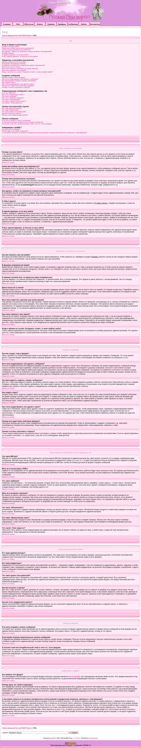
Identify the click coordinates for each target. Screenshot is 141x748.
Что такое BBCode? (9, 93)
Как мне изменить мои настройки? (14, 62)
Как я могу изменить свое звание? (14, 70)
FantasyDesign (93, 738)
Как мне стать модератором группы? (15, 115)
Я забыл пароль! (8, 53)
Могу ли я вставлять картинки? (13, 98)
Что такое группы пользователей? (14, 111)
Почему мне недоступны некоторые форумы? (18, 86)
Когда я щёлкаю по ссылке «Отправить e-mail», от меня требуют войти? (27, 72)
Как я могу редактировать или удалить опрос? (18, 84)
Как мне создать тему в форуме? (13, 77)
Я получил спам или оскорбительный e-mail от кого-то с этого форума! (27, 124)
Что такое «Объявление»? (11, 99)
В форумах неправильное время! (13, 63)
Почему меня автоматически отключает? (16, 50)
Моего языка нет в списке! (11, 67)
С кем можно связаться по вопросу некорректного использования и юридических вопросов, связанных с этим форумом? (44, 132)
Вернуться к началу (8, 162)
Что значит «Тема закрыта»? (12, 103)
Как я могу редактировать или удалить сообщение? (20, 79)
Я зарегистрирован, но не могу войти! (15, 55)
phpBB (53, 738)
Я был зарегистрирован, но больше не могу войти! (20, 56)
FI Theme (77, 738)
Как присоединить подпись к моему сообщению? (19, 81)
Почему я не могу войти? (11, 46)
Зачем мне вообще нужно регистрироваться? (18, 48)
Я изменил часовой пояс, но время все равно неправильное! (23, 65)
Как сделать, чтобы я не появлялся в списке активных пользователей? (27, 51)
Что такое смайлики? (9, 96)
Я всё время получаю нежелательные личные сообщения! (22, 122)
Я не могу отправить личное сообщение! (16, 120)
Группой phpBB (74, 676)
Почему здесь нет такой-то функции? (15, 131)
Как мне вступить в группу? (11, 113)
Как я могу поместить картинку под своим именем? (20, 68)
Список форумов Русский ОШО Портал (17, 35)
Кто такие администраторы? (12, 108)
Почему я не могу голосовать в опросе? (16, 87)
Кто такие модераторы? (10, 110)
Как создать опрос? (9, 82)
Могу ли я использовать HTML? (13, 94)
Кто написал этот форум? (11, 129)
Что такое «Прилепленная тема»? (14, 101)
